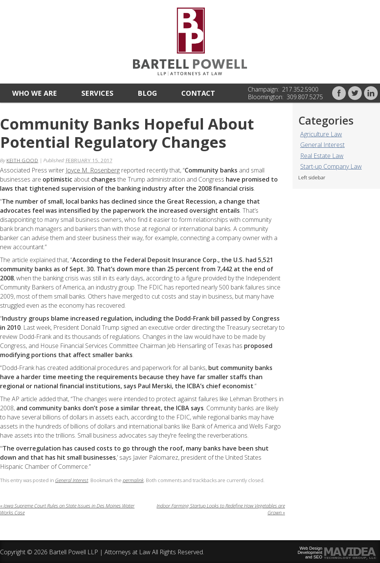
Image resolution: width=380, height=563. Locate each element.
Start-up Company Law (331, 166)
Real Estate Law (322, 156)
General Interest (322, 145)
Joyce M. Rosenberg (93, 170)
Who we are (34, 93)
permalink (133, 480)
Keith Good (22, 160)
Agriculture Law (321, 134)
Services (97, 93)
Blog (147, 93)
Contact (198, 93)
